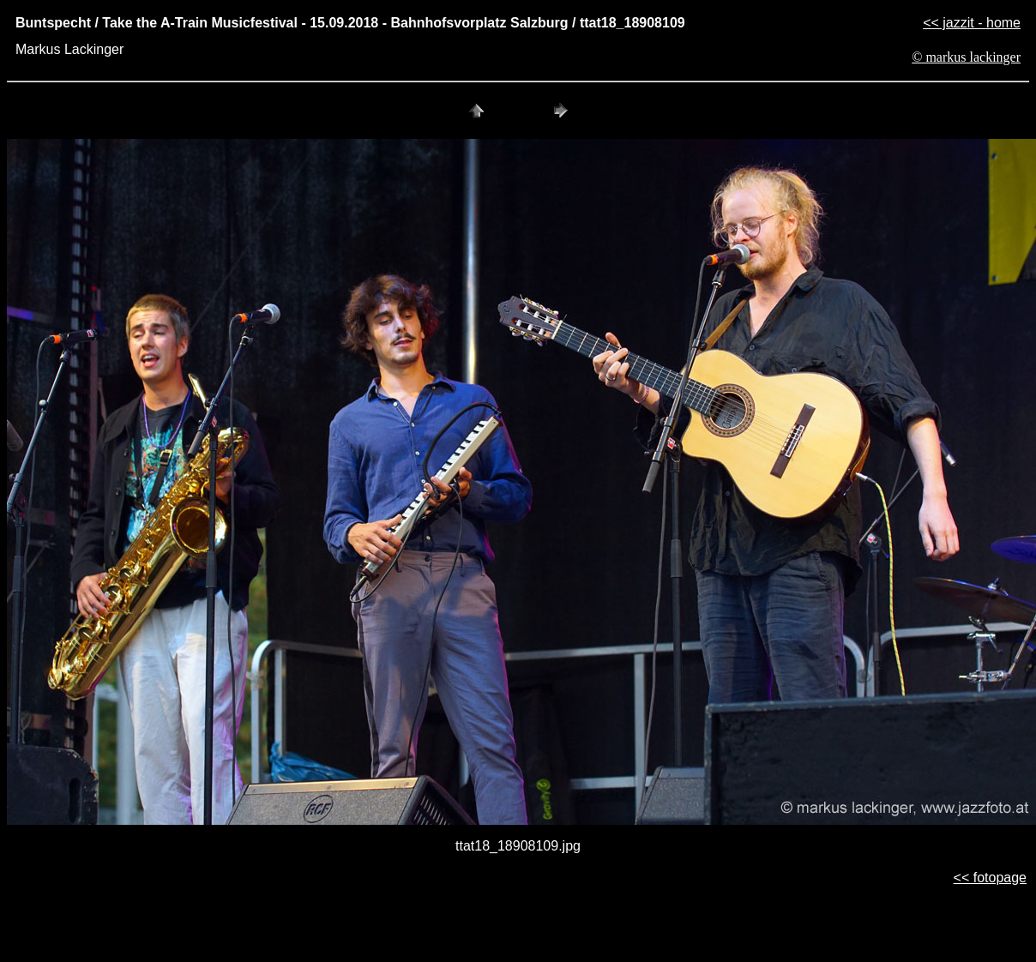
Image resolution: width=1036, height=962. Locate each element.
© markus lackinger (966, 57)
